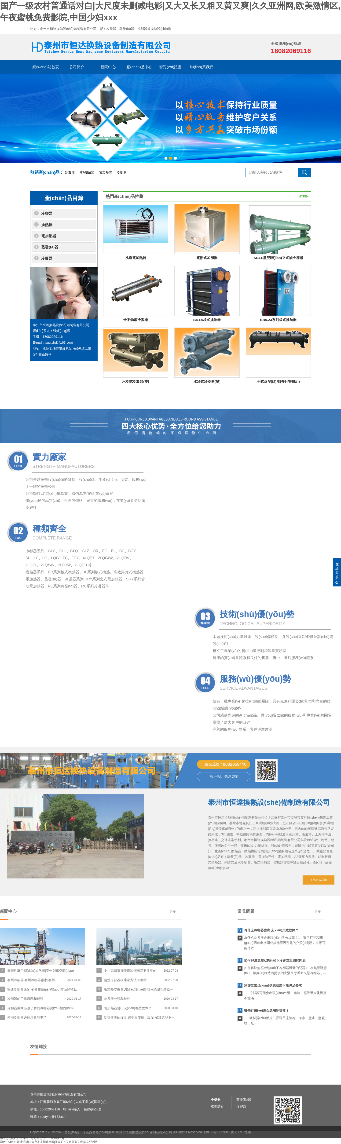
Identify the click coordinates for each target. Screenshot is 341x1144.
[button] (166, 158)
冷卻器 (122, 172)
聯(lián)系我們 (201, 67)
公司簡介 (76, 67)
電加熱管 (105, 172)
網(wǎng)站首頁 (46, 67)
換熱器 (46, 225)
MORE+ (303, 196)
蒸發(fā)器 (87, 172)
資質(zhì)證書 (170, 67)
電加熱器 (48, 236)
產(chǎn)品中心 (139, 67)
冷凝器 (70, 172)
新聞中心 (108, 67)
